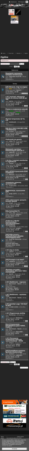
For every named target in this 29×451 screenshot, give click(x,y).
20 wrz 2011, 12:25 (12, 319)
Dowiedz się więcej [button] (7, 445)
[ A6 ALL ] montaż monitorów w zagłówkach (17, 161)
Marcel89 (19, 331)
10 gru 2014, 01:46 (12, 206)
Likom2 (18, 90)
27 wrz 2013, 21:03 (12, 216)
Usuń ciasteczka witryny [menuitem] (11, 438)
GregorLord (20, 263)
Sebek (11, 163)
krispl (11, 203)
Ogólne (4, 57)
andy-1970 (13, 193)
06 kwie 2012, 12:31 (13, 277)
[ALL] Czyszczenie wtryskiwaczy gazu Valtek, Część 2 (15, 326)
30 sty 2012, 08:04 (12, 289)
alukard (11, 354)
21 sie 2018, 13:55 (12, 155)
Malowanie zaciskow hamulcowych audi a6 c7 (15, 149)
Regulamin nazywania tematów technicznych (14, 74)
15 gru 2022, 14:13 (12, 114)
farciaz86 (19, 133)
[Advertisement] (14, 37)
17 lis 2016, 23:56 (12, 166)
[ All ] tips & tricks (12, 250)
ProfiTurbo (12, 185)
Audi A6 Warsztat (15, 239)
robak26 (12, 261)
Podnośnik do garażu (14, 139)
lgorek (11, 274)
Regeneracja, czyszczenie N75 (15, 191)
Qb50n (11, 251)
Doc (10, 89)
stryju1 (11, 342)
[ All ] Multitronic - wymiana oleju (16, 295)
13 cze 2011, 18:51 (12, 333)
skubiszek (12, 122)
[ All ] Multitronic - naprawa (16, 282)
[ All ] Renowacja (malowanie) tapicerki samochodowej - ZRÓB (14, 339)
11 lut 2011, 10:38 (12, 91)
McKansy (12, 315)
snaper (18, 228)
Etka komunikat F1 (13, 211)
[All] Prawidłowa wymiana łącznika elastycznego (15, 351)
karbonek (12, 226)
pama (11, 101)
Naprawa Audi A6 (15, 76)
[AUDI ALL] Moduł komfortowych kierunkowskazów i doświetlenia (13, 223)
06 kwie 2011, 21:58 (13, 345)
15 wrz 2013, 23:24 (12, 229)
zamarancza (20, 176)
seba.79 (12, 141)
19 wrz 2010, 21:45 (12, 357)
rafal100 (19, 355)
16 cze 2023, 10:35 (12, 104)
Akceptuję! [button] (14, 448)
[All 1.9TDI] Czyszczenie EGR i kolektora (17, 172)
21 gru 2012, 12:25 (12, 264)
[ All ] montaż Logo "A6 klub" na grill (17, 304)
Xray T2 (18, 154)
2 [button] (16, 66)
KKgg (11, 111)
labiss (18, 344)
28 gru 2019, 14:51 (12, 134)
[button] (19, 66)
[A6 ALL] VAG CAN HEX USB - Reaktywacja (16, 129)
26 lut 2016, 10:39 (12, 177)
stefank (18, 165)
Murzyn (11, 174)
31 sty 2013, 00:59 (12, 254)
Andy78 (18, 102)
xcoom (11, 131)
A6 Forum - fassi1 (15, 283)
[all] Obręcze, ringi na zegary (16, 87)
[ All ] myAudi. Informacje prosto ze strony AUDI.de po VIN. (16, 98)
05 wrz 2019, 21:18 (12, 144)
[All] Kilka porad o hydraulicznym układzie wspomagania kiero (14, 236)
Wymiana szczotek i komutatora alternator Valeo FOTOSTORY (16, 271)
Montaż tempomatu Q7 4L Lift (15, 119)
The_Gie (12, 212)
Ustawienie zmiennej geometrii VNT (13, 183)
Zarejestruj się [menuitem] (13, 1)
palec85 (12, 152)
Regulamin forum (4, 60)
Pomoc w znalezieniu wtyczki (17, 109)
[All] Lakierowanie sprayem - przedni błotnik (16, 200)
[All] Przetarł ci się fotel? (15, 260)
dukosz (18, 214)
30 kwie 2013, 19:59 (13, 245)
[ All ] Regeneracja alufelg (15, 313)
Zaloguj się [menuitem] (21, 1)
